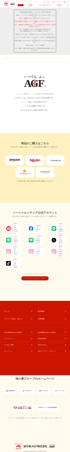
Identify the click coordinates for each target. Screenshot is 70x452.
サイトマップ (11, 418)
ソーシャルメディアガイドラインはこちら (35, 273)
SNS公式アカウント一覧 (37, 418)
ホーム (5, 58)
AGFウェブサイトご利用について (53, 418)
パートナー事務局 (39, 45)
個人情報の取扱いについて (22, 418)
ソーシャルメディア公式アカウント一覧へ (35, 278)
